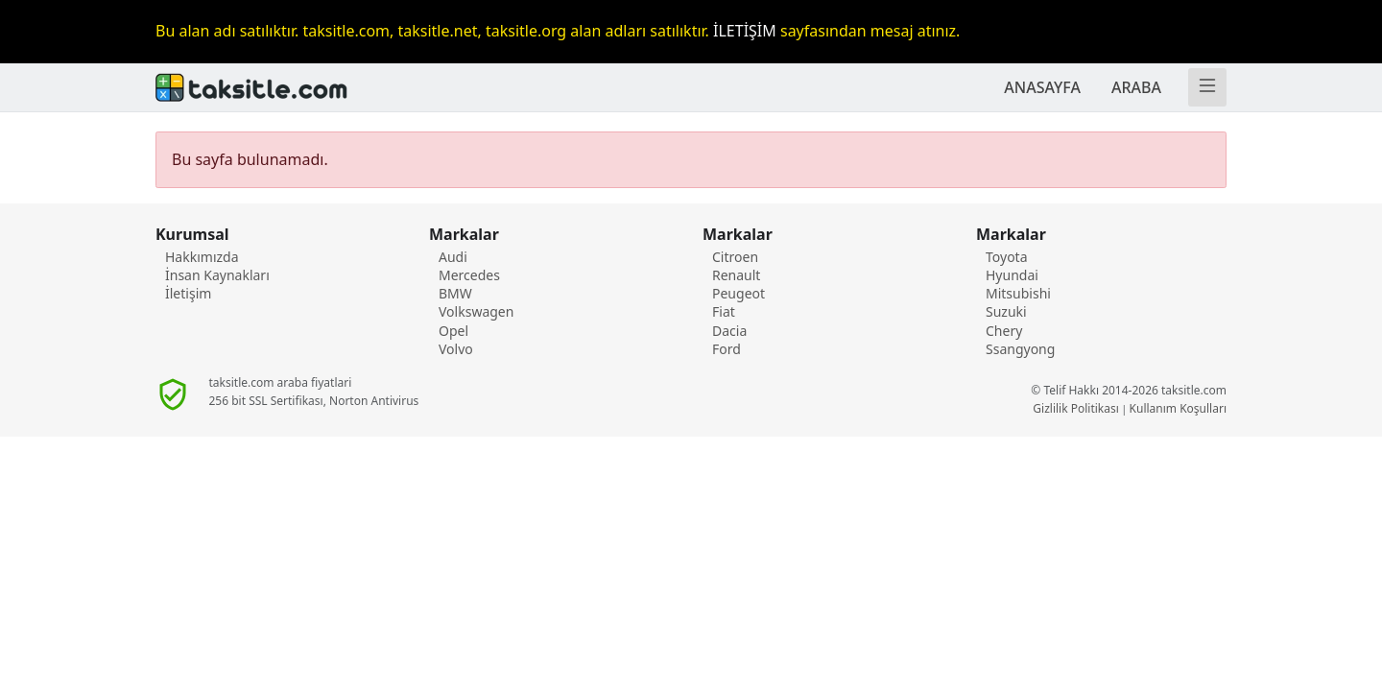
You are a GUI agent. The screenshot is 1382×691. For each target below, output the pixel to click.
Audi (453, 257)
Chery (1004, 331)
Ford (726, 349)
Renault (736, 275)
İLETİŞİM (744, 30)
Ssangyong (1020, 349)
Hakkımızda (202, 257)
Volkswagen (476, 311)
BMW (455, 293)
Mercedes (469, 275)
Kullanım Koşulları (1178, 408)
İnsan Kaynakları (217, 275)
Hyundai (1012, 275)
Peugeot (738, 293)
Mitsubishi (1018, 293)
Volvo (456, 349)
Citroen (735, 257)
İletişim (188, 293)
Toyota (1007, 257)
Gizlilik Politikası (1076, 408)
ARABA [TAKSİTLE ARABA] (1136, 87)
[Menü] (1207, 87)
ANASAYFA (1042, 87)
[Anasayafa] (417, 87)
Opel (453, 331)
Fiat (723, 311)
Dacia (729, 331)
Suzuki (1006, 311)
